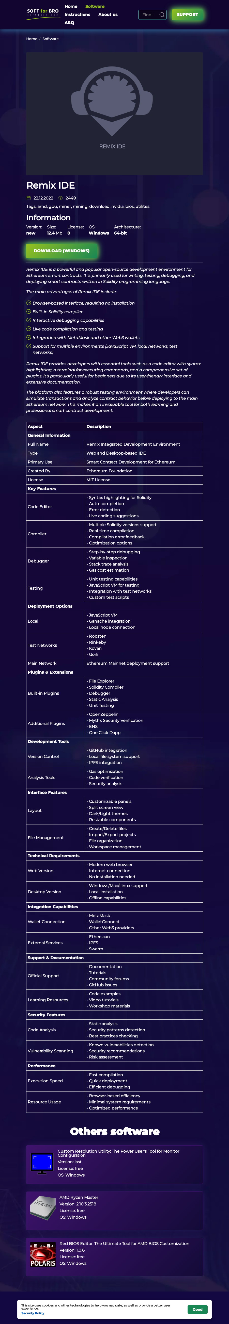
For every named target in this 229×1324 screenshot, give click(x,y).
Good (198, 1309)
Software (94, 6)
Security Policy (32, 1313)
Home (71, 6)
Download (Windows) (61, 251)
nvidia (117, 206)
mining (80, 206)
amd (42, 206)
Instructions (77, 14)
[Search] (162, 15)
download (99, 206)
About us (108, 14)
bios (129, 206)
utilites (142, 206)
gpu (53, 206)
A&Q (69, 22)
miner (65, 206)
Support (187, 14)
